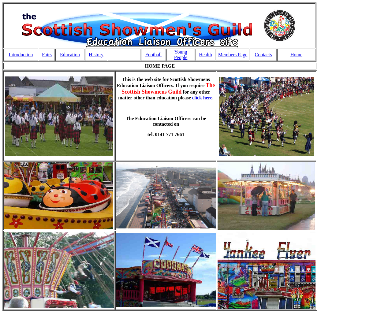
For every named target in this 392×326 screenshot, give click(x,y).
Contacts (263, 54)
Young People (181, 54)
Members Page (233, 54)
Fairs (47, 54)
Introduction (21, 54)
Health (205, 54)
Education (70, 54)
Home (296, 54)
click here (202, 97)
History (96, 54)
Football (153, 54)
